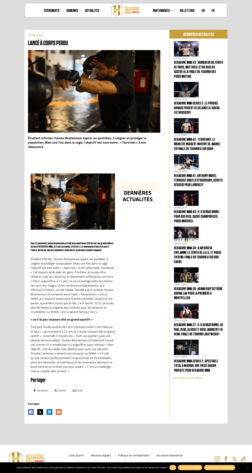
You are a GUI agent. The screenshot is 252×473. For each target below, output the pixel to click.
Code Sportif (76, 455)
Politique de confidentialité (133, 455)
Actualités (92, 10)
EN (203, 10)
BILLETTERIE (187, 10)
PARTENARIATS (161, 10)
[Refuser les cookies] (247, 467)
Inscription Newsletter (169, 455)
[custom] (243, 458)
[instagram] (217, 458)
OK (172, 467)
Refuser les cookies (190, 467)
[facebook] (226, 458)
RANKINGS (72, 10)
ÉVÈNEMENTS (51, 10)
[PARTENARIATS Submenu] (173, 10)
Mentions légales (101, 455)
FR (213, 10)
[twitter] (234, 458)
